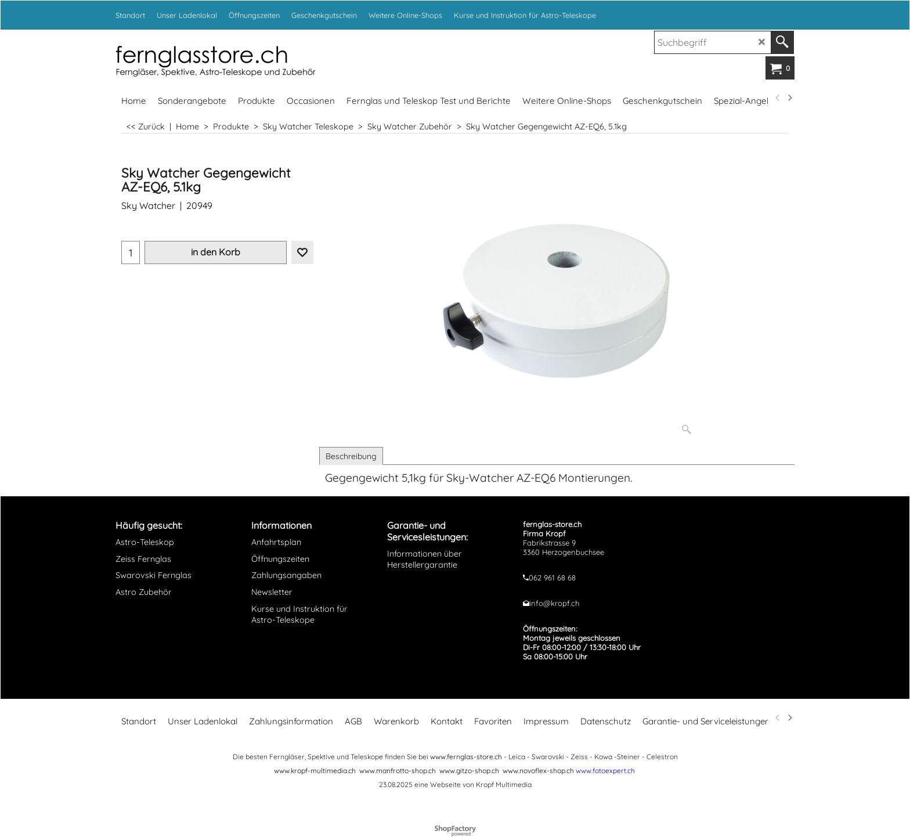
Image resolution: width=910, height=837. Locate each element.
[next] (789, 98)
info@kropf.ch (554, 603)
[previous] (777, 98)
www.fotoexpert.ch (605, 770)
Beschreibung (351, 456)
